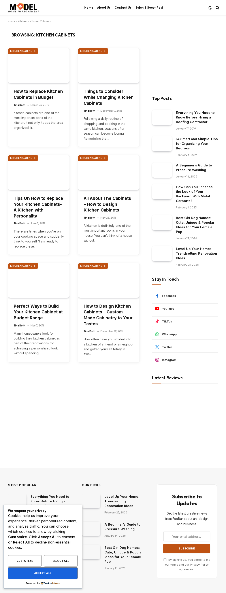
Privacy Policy (199, 564)
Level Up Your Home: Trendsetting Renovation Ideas (196, 253)
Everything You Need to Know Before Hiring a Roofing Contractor (195, 117)
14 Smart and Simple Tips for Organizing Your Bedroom (197, 143)
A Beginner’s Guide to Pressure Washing (194, 167)
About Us (104, 8)
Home (88, 8)
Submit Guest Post (149, 8)
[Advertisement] (185, 58)
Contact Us (123, 8)
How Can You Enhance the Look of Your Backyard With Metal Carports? (194, 194)
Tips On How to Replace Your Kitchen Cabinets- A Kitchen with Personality (38, 207)
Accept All (43, 573)
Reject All (61, 560)
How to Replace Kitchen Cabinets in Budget (38, 94)
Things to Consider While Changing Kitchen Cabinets (109, 97)
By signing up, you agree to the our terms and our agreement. (187, 564)
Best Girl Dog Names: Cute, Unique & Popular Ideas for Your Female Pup (195, 225)
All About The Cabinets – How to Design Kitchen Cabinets (107, 204)
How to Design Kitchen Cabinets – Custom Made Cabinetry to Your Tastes (108, 315)
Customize (25, 560)
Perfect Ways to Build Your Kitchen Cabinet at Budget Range (38, 312)
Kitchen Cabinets (23, 51)
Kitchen (22, 21)
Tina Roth (19, 105)
